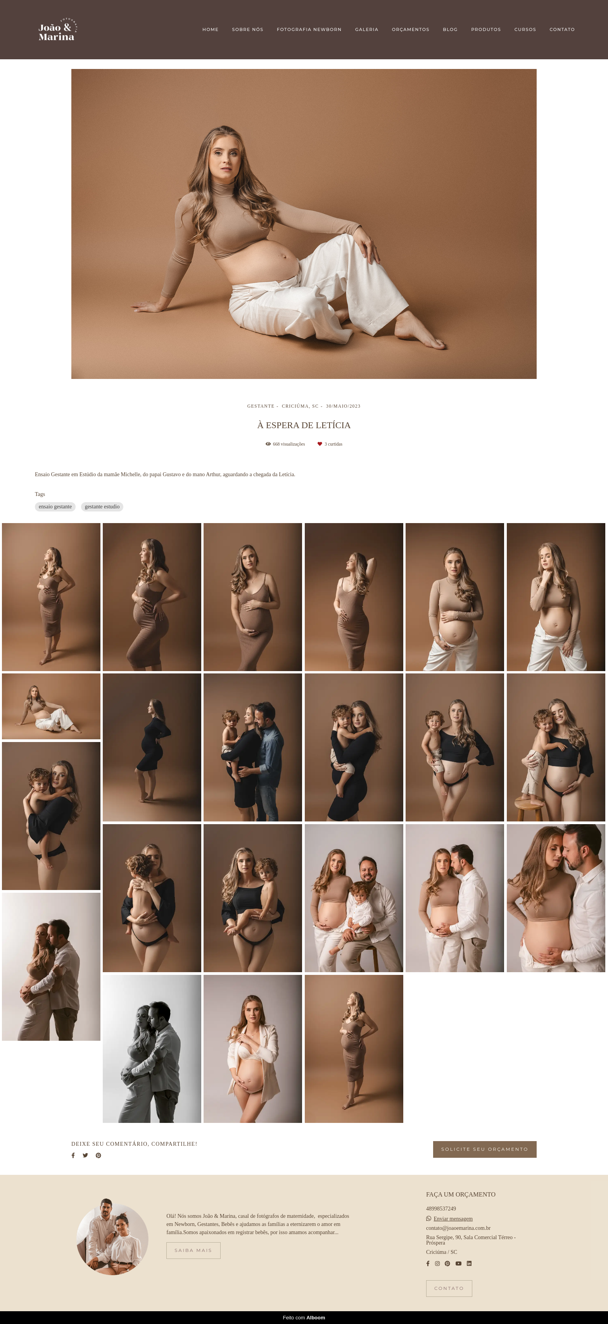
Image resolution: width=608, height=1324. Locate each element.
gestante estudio (102, 507)
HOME (210, 29)
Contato (449, 1288)
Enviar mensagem (453, 1219)
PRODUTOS (486, 29)
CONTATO (562, 29)
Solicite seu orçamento (485, 1149)
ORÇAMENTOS (411, 29)
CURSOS (525, 29)
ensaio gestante (55, 507)
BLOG (450, 29)
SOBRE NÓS (247, 29)
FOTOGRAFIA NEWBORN (309, 29)
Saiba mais (193, 1250)
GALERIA (366, 29)
